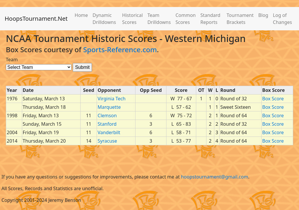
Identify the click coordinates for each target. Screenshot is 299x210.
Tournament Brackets (240, 18)
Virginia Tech (112, 98)
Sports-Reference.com (120, 49)
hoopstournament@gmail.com (214, 177)
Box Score (273, 98)
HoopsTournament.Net (36, 18)
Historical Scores (132, 18)
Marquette (109, 107)
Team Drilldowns (159, 18)
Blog (263, 15)
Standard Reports (210, 18)
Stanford (107, 124)
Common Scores (185, 18)
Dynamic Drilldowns (104, 18)
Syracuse (107, 141)
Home (81, 15)
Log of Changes (282, 18)
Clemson (107, 115)
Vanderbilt (109, 132)
